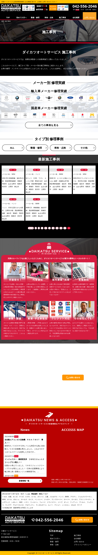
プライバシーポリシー (82, 544)
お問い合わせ (79, 541)
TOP (8, 17)
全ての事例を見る (48, 125)
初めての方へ (21, 17)
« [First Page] (35, 228)
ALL (12, 147)
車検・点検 (49, 17)
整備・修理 (35, 17)
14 (53, 228)
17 (65, 228)
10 (46, 228)
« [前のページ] (38, 228)
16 (61, 228)
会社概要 (76, 17)
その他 (83, 147)
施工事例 (62, 17)
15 (57, 228)
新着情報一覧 (24, 481)
